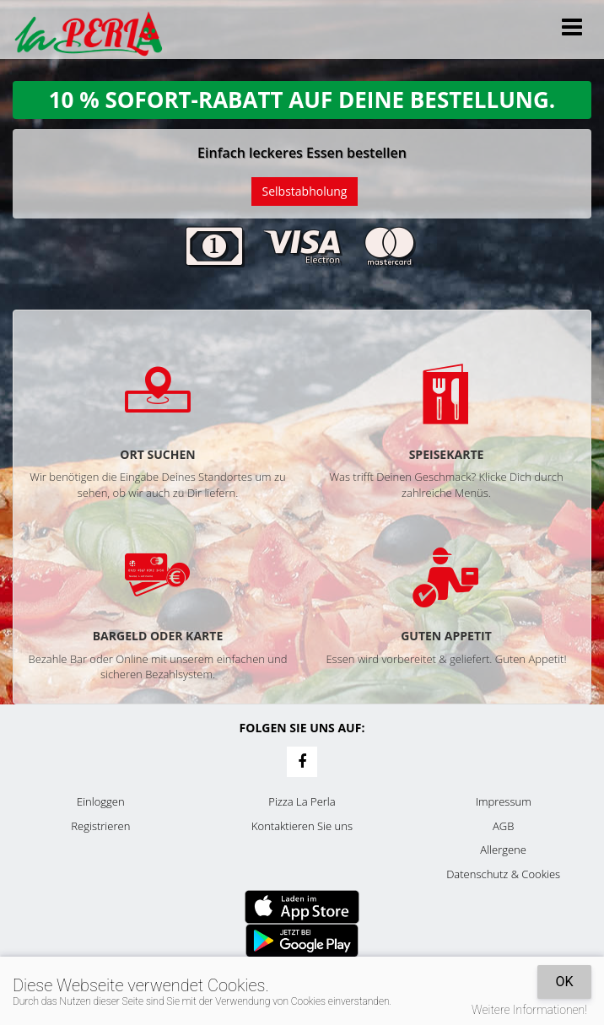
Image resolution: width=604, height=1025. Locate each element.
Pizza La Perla (301, 801)
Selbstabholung (305, 191)
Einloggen (101, 801)
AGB (503, 825)
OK (564, 982)
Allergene (503, 849)
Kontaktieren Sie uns (302, 825)
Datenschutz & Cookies (503, 874)
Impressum (503, 801)
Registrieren (100, 825)
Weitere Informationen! (529, 1010)
